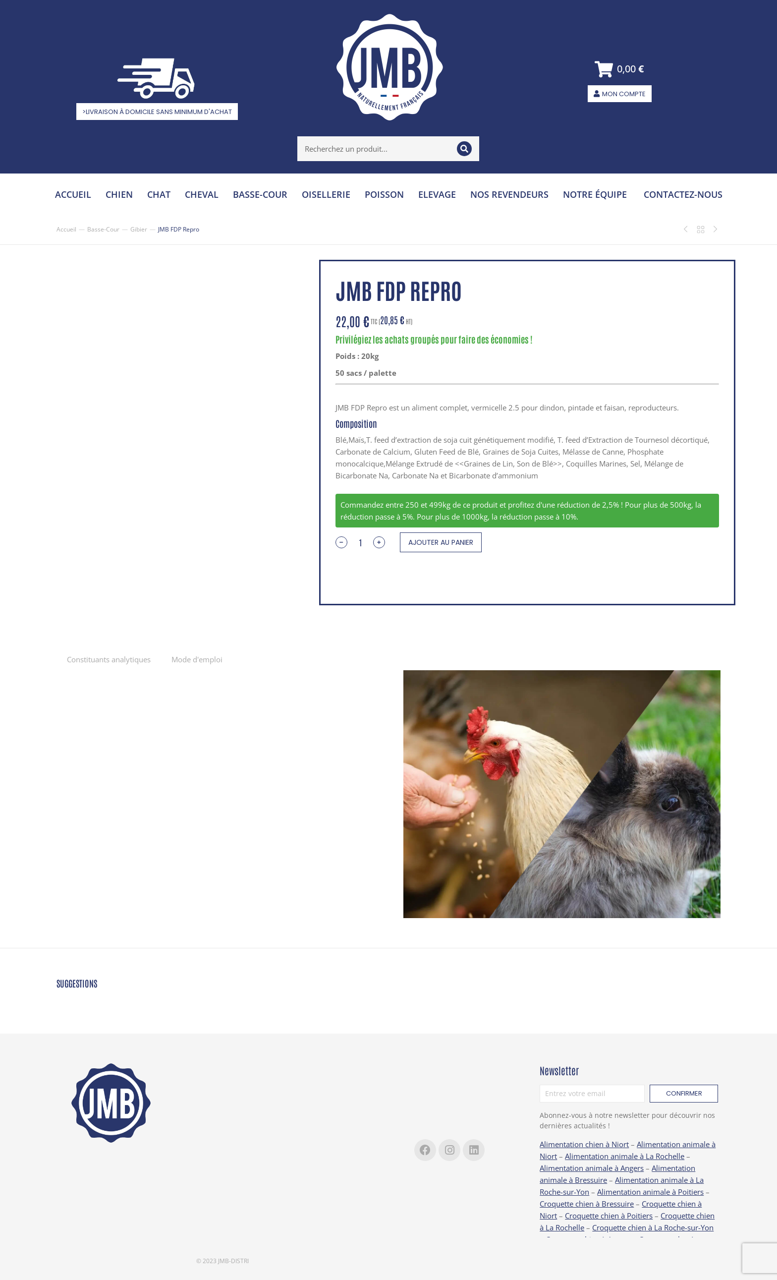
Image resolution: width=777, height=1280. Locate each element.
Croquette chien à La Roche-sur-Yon (653, 1227)
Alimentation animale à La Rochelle (624, 1156)
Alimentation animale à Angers (592, 1168)
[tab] (108, 659)
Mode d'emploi (196, 659)
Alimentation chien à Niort (584, 1144)
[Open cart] (620, 69)
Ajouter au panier (440, 542)
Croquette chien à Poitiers (609, 1216)
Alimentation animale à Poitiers (650, 1192)
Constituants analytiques (109, 659)
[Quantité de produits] (360, 542)
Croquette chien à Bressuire (587, 1204)
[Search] (464, 148)
